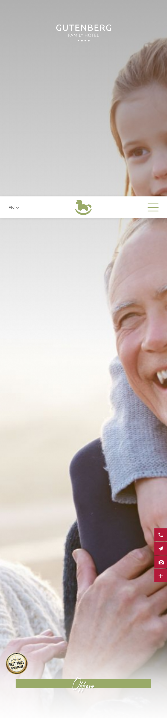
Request (41, 711)
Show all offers (60, 648)
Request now (110, 648)
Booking (125, 711)
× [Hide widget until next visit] (18, 683)
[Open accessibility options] (12, 689)
